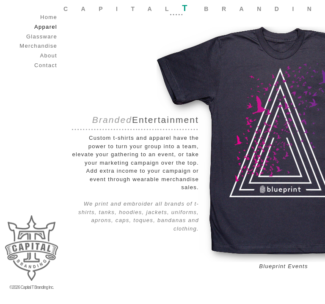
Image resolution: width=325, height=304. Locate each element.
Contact (45, 65)
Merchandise (38, 46)
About (48, 55)
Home (48, 17)
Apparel (45, 27)
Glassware (41, 36)
